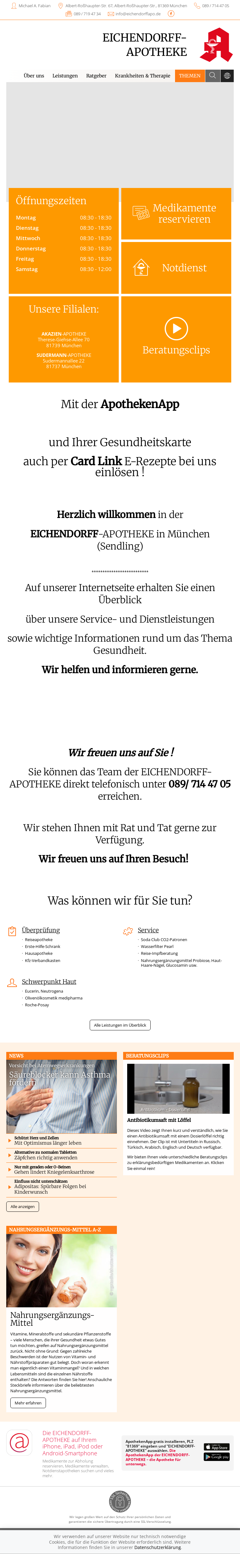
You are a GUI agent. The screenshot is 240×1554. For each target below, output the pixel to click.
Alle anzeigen (23, 1206)
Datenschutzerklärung (157, 1547)
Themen (190, 76)
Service (148, 930)
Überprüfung (41, 930)
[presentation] (14, 143)
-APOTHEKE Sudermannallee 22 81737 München (64, 361)
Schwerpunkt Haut (49, 981)
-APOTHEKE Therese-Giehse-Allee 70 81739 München (64, 339)
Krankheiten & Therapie (142, 76)
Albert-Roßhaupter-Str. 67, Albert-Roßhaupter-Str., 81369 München (126, 5)
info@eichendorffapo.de (138, 14)
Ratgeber (96, 76)
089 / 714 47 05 (215, 5)
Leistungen (65, 76)
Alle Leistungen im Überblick (120, 1025)
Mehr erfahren (28, 1403)
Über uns (34, 76)
